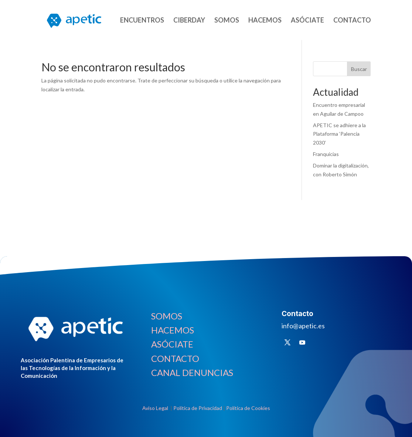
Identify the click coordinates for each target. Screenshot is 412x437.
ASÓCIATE (307, 20)
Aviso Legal (155, 408)
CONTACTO (352, 20)
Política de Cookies (248, 408)
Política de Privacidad (197, 408)
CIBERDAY (189, 20)
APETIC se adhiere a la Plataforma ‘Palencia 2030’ (339, 134)
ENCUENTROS (142, 20)
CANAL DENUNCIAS (192, 372)
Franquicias (326, 154)
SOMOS (226, 20)
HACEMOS (265, 20)
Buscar (359, 69)
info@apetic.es (303, 326)
